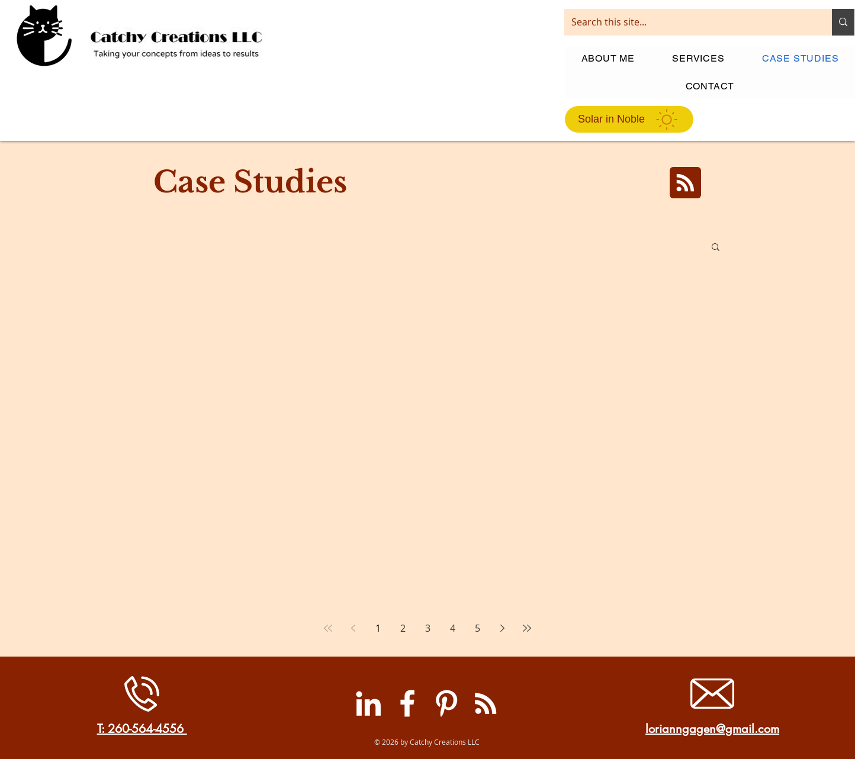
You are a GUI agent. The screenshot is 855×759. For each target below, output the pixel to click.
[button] (715, 248)
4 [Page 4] (452, 628)
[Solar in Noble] (629, 119)
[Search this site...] (689, 22)
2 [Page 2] (403, 628)
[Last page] (527, 628)
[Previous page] (353, 628)
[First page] (328, 628)
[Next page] (502, 628)
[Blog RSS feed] (685, 183)
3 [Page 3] (427, 628)
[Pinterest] (446, 703)
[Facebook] (407, 703)
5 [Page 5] (477, 628)
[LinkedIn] (368, 703)
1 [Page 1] (378, 628)
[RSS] (485, 703)
